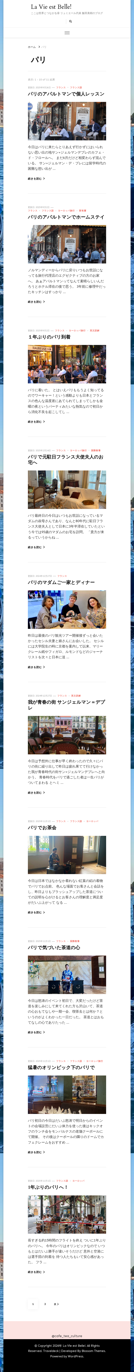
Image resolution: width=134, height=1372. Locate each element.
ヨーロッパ (92, 821)
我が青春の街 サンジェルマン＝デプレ (66, 705)
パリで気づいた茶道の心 (54, 948)
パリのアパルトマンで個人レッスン (66, 94)
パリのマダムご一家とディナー (61, 583)
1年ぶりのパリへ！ (48, 1187)
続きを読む (36, 178)
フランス (61, 87)
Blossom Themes (93, 1351)
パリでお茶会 (42, 828)
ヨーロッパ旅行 (66, 210)
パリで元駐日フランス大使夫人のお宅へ (66, 460)
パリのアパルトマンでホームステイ (66, 217)
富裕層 (82, 210)
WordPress (75, 1356)
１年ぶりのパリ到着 (49, 337)
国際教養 (96, 450)
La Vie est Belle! (51, 7)
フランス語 (76, 87)
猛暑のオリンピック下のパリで (61, 1068)
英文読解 (94, 330)
